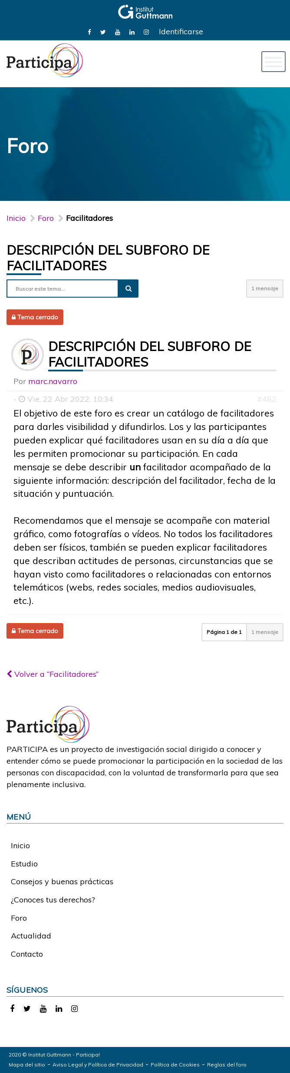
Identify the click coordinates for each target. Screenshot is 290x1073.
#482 (267, 399)
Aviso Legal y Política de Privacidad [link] (98, 1064)
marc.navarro (52, 381)
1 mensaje (264, 288)
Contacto (27, 954)
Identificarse (181, 31)
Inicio (16, 218)
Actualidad (31, 936)
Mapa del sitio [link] (27, 1064)
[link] (89, 31)
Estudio (24, 864)
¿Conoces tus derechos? (53, 900)
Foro (19, 918)
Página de (224, 632)
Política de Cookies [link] (175, 1064)
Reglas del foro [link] (227, 1064)
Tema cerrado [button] (35, 317)
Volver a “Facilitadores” (53, 674)
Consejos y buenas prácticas (62, 881)
